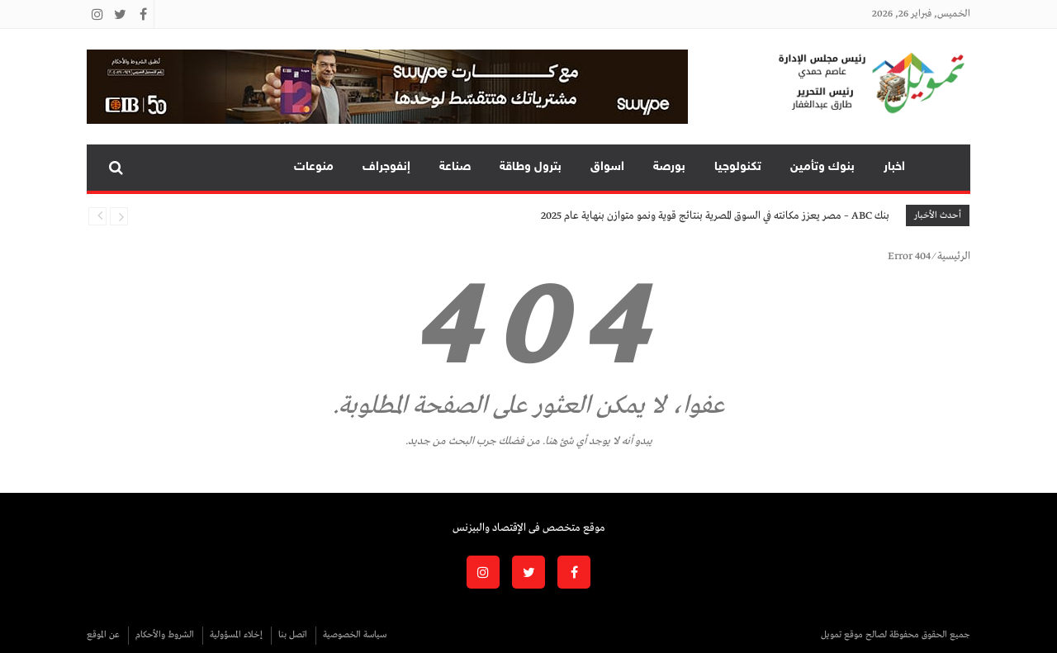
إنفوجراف (386, 167)
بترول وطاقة (531, 167)
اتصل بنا (292, 635)
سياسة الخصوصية (354, 635)
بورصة (669, 167)
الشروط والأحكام (164, 635)
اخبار (894, 167)
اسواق (607, 167)
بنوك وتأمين (822, 167)
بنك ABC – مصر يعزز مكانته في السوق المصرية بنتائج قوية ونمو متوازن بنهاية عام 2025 (715, 216)
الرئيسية (953, 256)
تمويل (944, 167)
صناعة (455, 167)
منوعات (314, 167)
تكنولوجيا (737, 167)
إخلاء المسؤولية (236, 635)
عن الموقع (103, 635)
